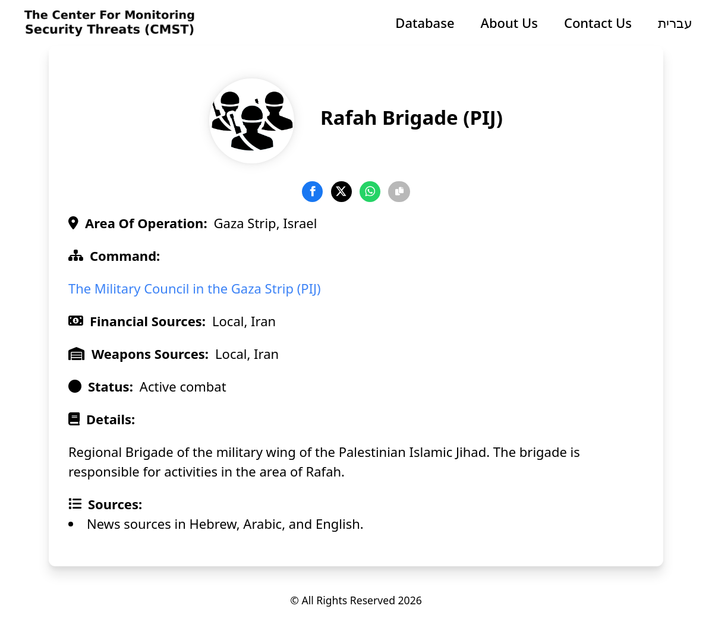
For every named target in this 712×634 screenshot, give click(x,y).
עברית (675, 22)
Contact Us (598, 22)
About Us (509, 22)
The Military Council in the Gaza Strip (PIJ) (194, 288)
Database (424, 22)
